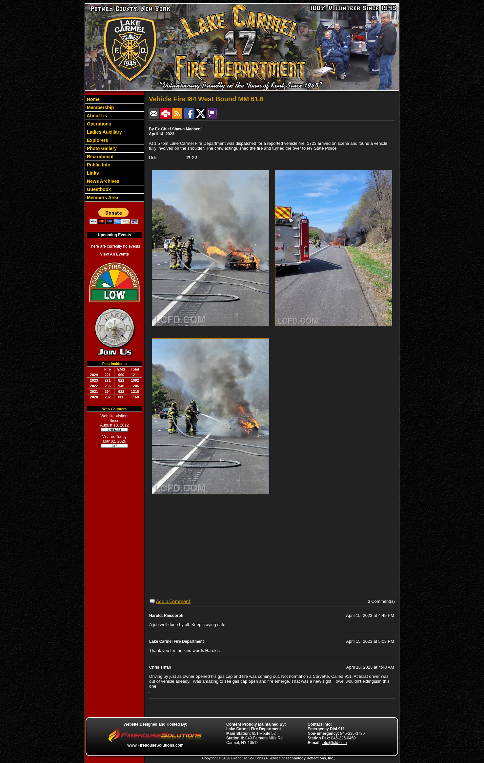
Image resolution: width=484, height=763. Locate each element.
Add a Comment (173, 601)
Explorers (97, 140)
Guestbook (98, 189)
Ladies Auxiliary (104, 132)
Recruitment (100, 156)
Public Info (98, 164)
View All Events (114, 254)
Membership (100, 107)
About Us (96, 115)
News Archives (102, 181)
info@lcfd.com (334, 742)
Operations (98, 123)
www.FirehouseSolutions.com (156, 745)
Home (93, 99)
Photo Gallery (101, 148)
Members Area (102, 197)
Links (92, 173)
